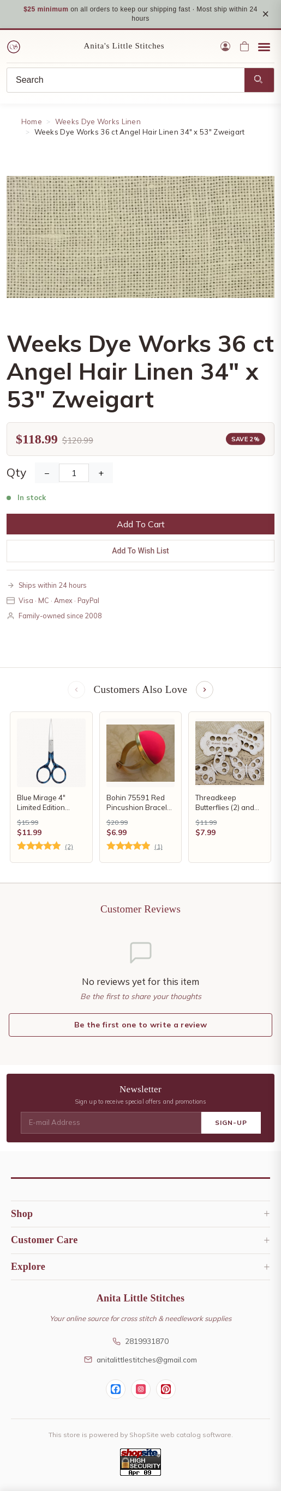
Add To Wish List (140, 550)
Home (31, 121)
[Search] (125, 80)
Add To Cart (141, 524)
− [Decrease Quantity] (47, 472)
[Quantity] (74, 473)
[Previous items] (76, 689)
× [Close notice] (265, 14)
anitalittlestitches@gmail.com (140, 1359)
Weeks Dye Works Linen (98, 121)
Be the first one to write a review (140, 1025)
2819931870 (140, 1341)
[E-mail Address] (111, 1123)
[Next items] (204, 689)
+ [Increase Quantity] (101, 472)
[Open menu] (264, 46)
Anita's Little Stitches (124, 45)
